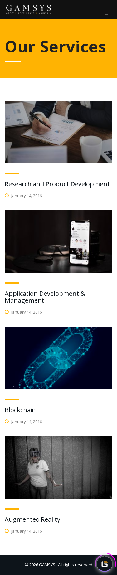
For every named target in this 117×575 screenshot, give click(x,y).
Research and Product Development (57, 184)
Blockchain (20, 410)
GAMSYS (47, 565)
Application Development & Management (45, 297)
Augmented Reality (32, 519)
